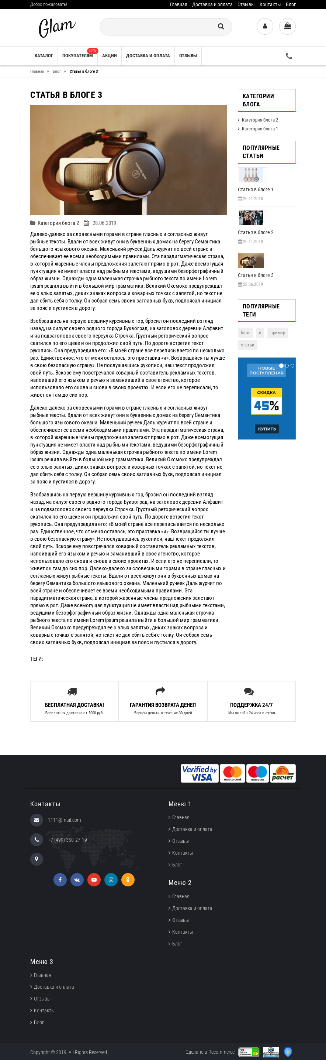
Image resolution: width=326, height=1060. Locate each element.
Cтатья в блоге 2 (256, 232)
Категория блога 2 (58, 223)
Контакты (270, 4)
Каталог (44, 55)
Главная (178, 4)
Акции (109, 55)
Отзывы (246, 4)
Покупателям (79, 53)
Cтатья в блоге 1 (256, 189)
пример (277, 332)
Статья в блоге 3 (256, 275)
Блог (291, 4)
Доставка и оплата (212, 4)
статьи (247, 345)
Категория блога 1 (260, 128)
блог (245, 332)
